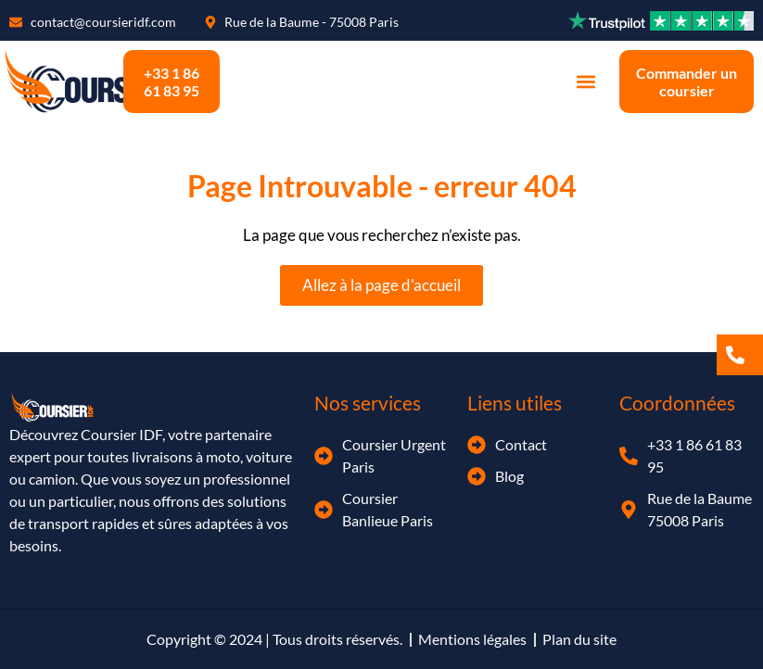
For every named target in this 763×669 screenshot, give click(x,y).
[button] (585, 82)
